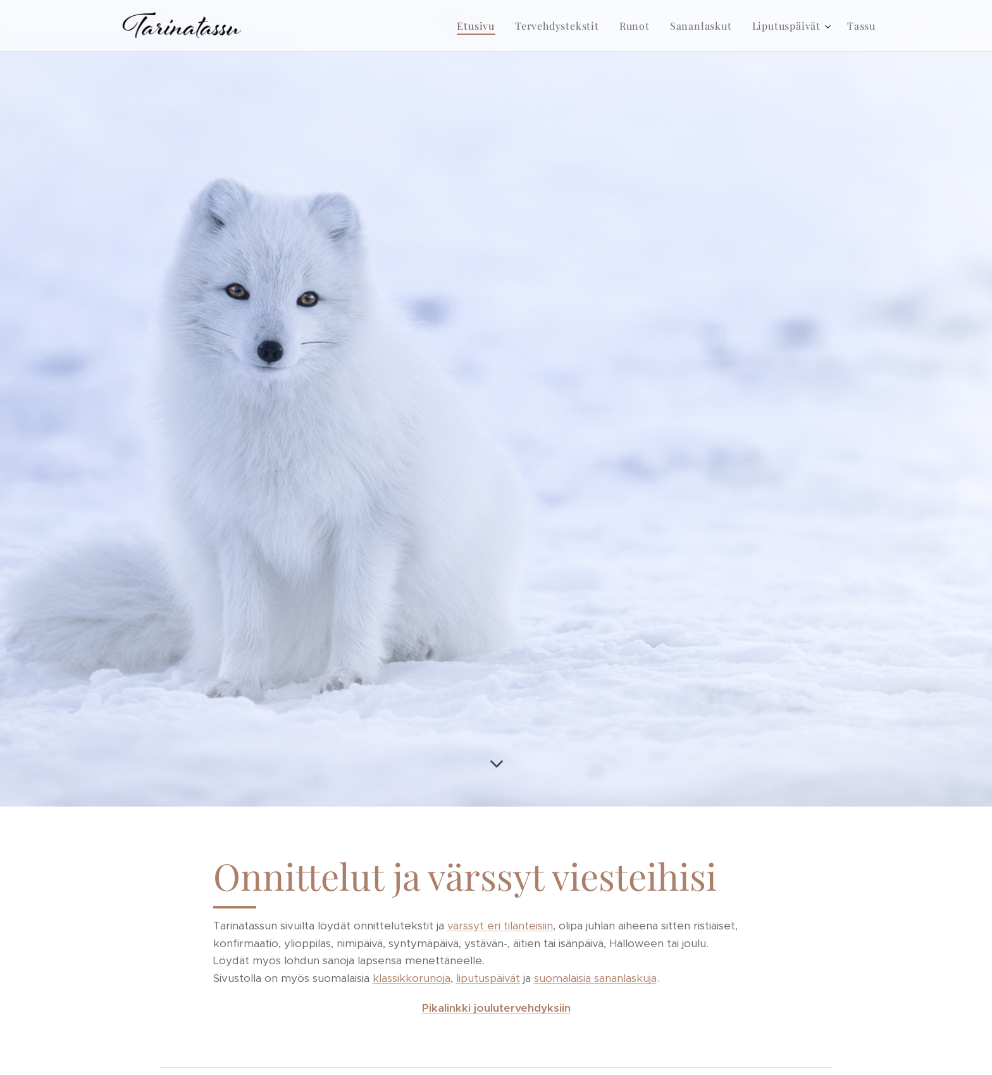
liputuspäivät (488, 977)
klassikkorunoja (411, 977)
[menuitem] (479, 26)
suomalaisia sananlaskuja (595, 977)
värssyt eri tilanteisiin (500, 926)
